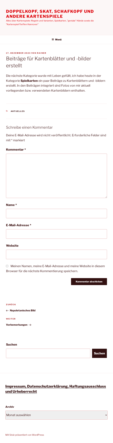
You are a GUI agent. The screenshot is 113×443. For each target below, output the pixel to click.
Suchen (11, 344)
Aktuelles (18, 111)
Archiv (9, 406)
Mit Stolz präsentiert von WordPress (24, 434)
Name (11, 205)
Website (12, 245)
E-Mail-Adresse (18, 225)
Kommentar (16, 149)
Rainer (41, 53)
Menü (57, 39)
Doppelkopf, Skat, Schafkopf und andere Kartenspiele (50, 14)
